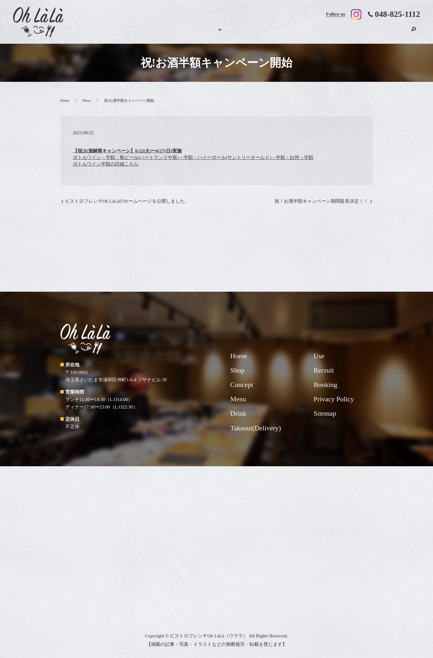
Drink (211, 33)
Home (122, 33)
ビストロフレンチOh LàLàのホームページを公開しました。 (127, 201)
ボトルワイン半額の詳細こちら (105, 163)
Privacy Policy (334, 399)
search (413, 32)
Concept (243, 33)
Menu (181, 33)
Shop (392, 33)
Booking (151, 33)
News (87, 100)
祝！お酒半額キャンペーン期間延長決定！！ (321, 201)
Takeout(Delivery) (285, 33)
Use (330, 33)
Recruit (363, 33)
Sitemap (325, 413)
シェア (188, 288)
